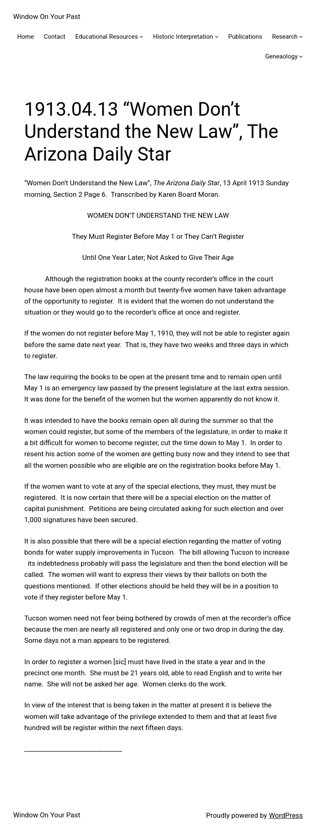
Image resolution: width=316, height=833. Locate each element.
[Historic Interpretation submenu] (216, 36)
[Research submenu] (301, 36)
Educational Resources (106, 36)
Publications (245, 36)
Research (284, 36)
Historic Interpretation (183, 36)
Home (25, 36)
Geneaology (281, 56)
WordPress (286, 815)
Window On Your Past (46, 16)
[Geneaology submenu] (301, 56)
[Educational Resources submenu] (141, 36)
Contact (54, 36)
